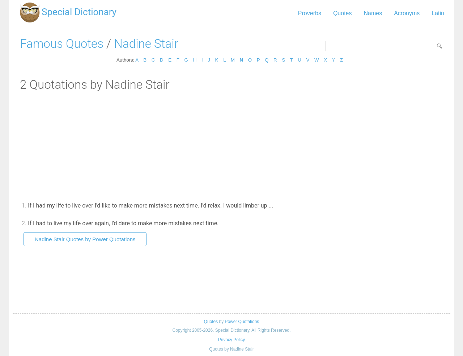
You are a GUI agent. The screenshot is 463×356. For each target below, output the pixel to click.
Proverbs (309, 13)
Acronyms (407, 13)
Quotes (342, 13)
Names (373, 13)
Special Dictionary (79, 12)
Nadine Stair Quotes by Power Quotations (85, 239)
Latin (438, 13)
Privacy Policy (231, 339)
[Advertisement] (231, 146)
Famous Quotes (61, 44)
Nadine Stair (146, 44)
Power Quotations (242, 321)
